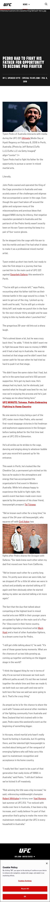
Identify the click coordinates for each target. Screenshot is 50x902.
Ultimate (26, 138)
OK (25, 897)
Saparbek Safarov (19, 274)
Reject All (25, 889)
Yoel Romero (39, 798)
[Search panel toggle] (46, 4)
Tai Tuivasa (30, 504)
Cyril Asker (24, 521)
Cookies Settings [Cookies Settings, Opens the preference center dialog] (25, 881)
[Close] (47, 863)
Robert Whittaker (11, 798)
